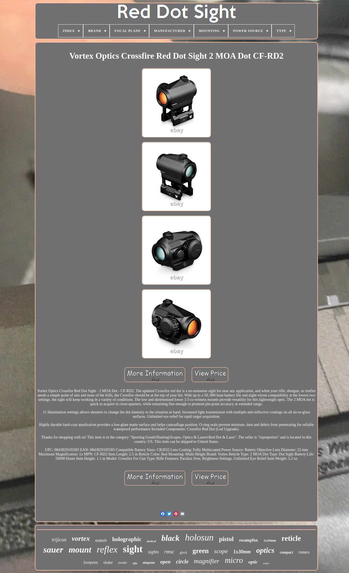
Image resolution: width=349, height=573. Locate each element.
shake (108, 562)
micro (234, 560)
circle (182, 562)
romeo (304, 552)
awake (122, 562)
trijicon (59, 539)
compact (286, 552)
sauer (53, 549)
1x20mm (269, 540)
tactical (151, 541)
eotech (101, 540)
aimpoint (149, 563)
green (200, 550)
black (170, 537)
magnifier (206, 561)
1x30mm (242, 551)
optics (265, 550)
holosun (199, 537)
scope (221, 551)
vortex (81, 538)
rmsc (169, 551)
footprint (90, 562)
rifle (135, 563)
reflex (107, 549)
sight (133, 549)
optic (253, 562)
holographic (127, 539)
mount (80, 549)
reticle (291, 538)
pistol (226, 539)
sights (153, 551)
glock (183, 552)
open (165, 562)
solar (266, 563)
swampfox (248, 540)
